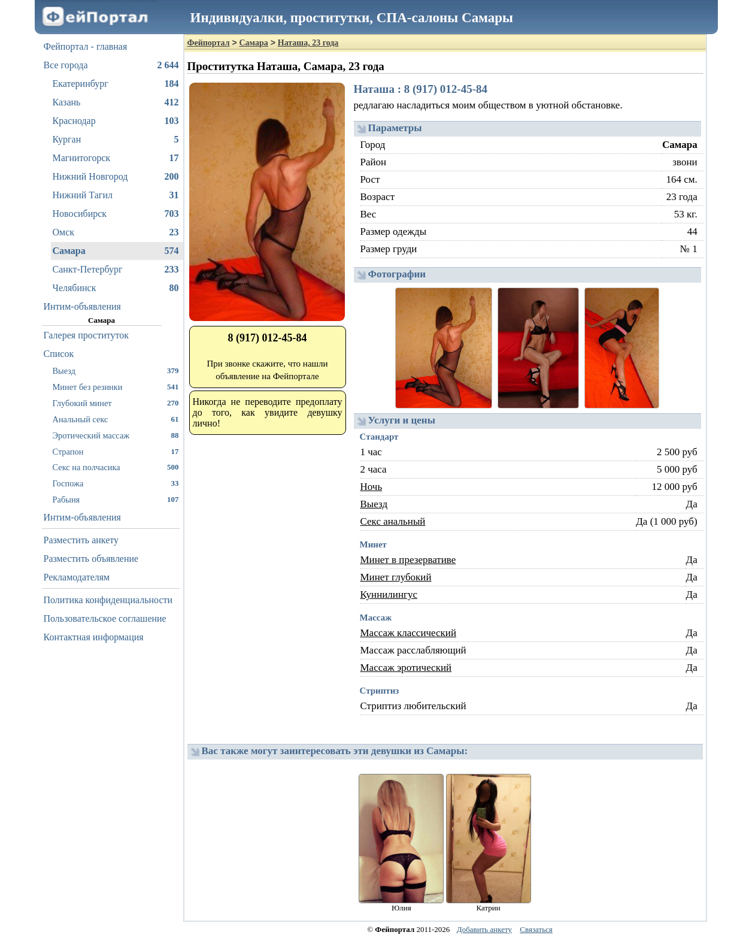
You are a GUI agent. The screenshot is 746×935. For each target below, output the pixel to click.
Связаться (536, 929)
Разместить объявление (91, 558)
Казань (116, 102)
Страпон (116, 451)
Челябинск (116, 288)
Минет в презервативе (408, 559)
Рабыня (116, 499)
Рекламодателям (77, 577)
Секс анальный (393, 521)
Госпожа (116, 483)
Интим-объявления (82, 306)
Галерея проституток (86, 335)
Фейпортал (208, 42)
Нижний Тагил (116, 195)
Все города (111, 65)
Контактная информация (94, 637)
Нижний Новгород (116, 177)
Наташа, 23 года (308, 42)
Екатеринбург (116, 84)
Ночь (371, 486)
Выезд (116, 370)
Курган (116, 140)
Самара (116, 251)
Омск (116, 232)
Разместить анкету (81, 540)
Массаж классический (408, 633)
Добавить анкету (484, 929)
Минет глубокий (396, 577)
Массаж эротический (406, 667)
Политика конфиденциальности (108, 600)
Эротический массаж (116, 435)
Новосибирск (116, 214)
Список (59, 354)
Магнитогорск (116, 158)
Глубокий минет (116, 403)
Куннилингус (389, 594)
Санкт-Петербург (116, 270)
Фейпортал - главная (86, 46)
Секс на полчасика (116, 467)
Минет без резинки (116, 387)
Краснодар (116, 121)
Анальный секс (116, 419)
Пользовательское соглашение (105, 618)
